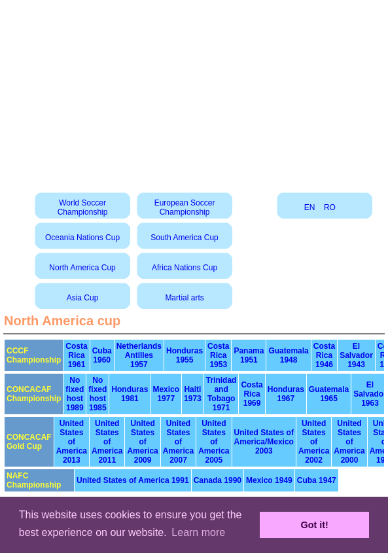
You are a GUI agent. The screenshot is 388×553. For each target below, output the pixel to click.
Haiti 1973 (193, 394)
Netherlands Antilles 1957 (139, 355)
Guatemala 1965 (329, 394)
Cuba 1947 (316, 480)
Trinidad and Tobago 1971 (221, 394)
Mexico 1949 (269, 480)
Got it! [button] (314, 525)
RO (330, 207)
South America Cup (184, 237)
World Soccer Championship (83, 207)
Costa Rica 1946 (324, 355)
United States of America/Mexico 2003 (264, 441)
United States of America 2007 (178, 442)
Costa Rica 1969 (251, 394)
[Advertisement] (194, 91)
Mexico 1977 (165, 394)
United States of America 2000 (349, 442)
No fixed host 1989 (74, 394)
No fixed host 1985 (97, 394)
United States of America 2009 (142, 442)
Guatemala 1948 (288, 355)
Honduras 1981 (129, 394)
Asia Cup (83, 297)
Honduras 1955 (184, 355)
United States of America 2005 (213, 442)
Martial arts (184, 297)
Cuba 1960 (102, 355)
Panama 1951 (249, 355)
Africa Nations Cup (184, 267)
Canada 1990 (217, 480)
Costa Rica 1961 (76, 355)
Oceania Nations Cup (82, 237)
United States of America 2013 (71, 442)
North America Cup (82, 267)
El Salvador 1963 (370, 394)
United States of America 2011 (107, 442)
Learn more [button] (198, 532)
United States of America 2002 (313, 442)
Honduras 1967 (286, 394)
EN (309, 207)
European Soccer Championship (184, 207)
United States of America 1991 (133, 480)
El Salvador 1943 (356, 355)
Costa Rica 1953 (218, 355)
